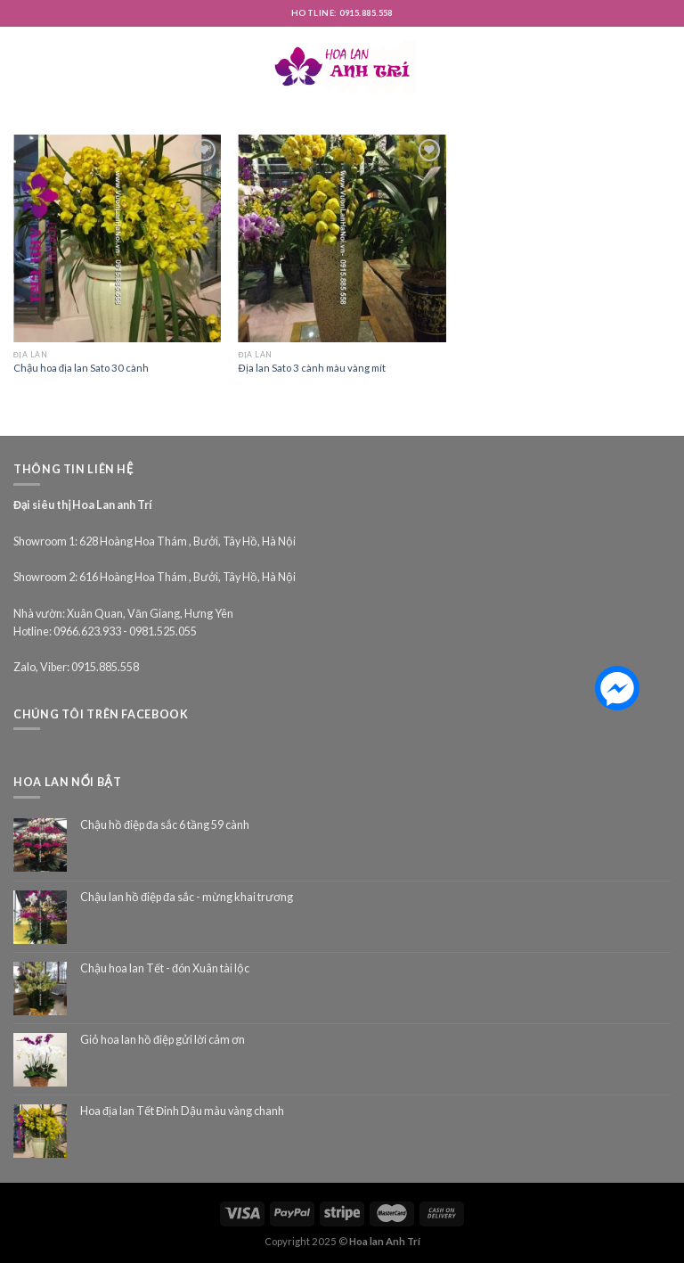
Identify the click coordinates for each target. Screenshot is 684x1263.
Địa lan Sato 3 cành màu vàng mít (311, 367)
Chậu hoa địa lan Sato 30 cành (81, 367)
